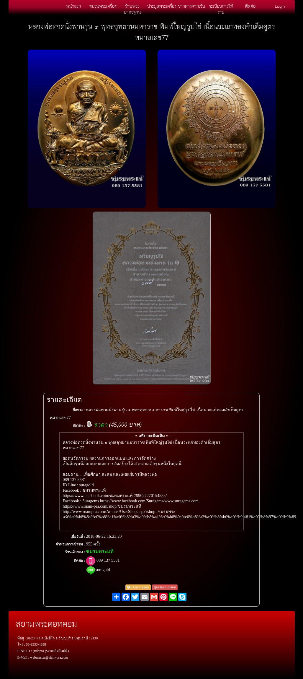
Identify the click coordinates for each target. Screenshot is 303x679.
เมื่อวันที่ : (78, 537)
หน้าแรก (73, 6)
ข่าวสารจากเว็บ (191, 6)
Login (280, 6)
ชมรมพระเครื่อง (103, 6)
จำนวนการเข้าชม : (70, 544)
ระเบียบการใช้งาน (221, 9)
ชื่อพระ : (79, 410)
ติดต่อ (250, 6)
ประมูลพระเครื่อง (161, 6)
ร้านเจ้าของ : (75, 552)
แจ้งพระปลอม (165, 587)
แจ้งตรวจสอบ (138, 587)
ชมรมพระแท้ (100, 551)
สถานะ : (79, 425)
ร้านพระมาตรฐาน (132, 9)
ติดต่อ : (79, 560)
